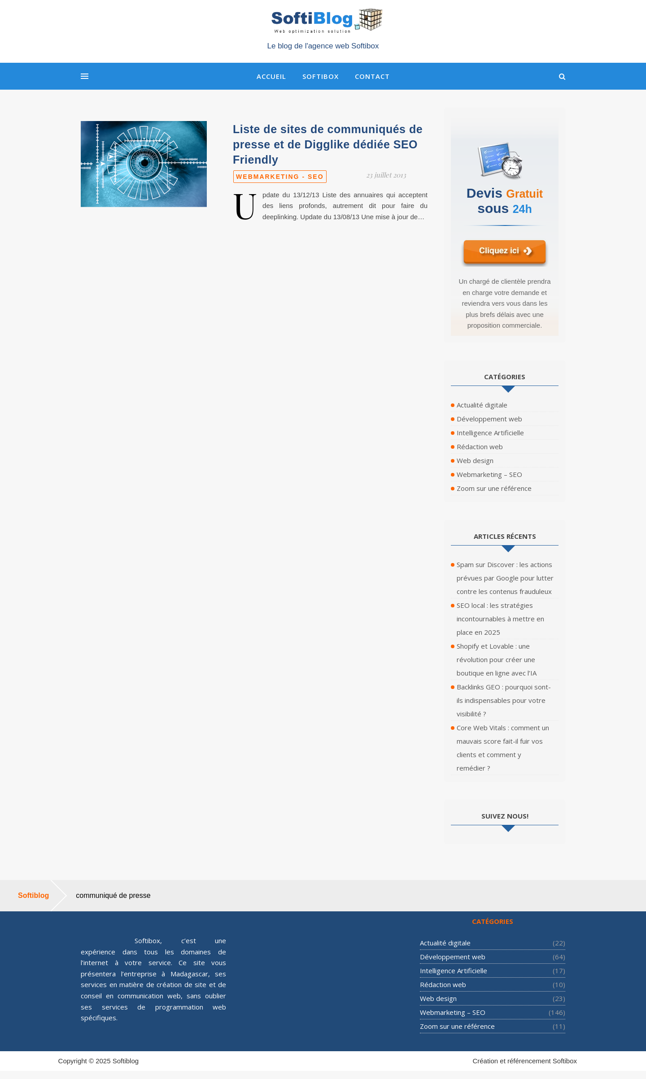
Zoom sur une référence (494, 488)
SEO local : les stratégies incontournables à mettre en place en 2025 (500, 619)
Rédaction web (480, 446)
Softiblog (126, 1061)
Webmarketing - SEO (279, 176)
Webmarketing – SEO (489, 474)
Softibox (320, 76)
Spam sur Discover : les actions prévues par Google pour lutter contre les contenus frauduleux (505, 578)
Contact (372, 76)
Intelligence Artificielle (490, 432)
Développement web (489, 418)
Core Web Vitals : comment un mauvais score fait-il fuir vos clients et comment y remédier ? (503, 747)
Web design (475, 460)
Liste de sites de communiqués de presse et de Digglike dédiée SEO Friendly (328, 144)
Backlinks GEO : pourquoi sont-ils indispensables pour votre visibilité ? (504, 700)
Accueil (271, 76)
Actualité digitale (482, 404)
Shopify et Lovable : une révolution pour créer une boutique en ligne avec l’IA (497, 659)
